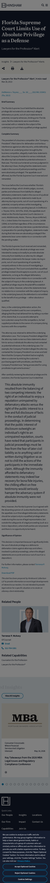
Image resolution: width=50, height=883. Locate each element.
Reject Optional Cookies (25, 873)
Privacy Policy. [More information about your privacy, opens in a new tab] (23, 861)
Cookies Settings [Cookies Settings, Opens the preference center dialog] (25, 879)
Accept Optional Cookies (25, 866)
